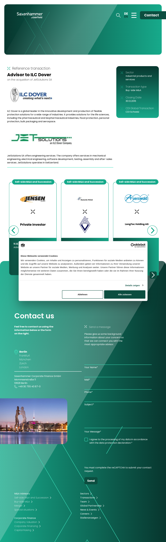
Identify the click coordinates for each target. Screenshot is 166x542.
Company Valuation (25, 522)
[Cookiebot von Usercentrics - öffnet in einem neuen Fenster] (132, 245)
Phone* (88, 392)
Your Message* (92, 431)
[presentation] (106, 456)
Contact (151, 15)
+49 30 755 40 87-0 (27, 386)
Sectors (84, 493)
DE (126, 14)
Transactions (87, 497)
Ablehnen (82, 294)
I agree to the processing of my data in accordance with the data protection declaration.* (118, 441)
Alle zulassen (124, 294)
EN (126, 17)
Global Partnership (91, 505)
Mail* (87, 379)
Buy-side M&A (22, 501)
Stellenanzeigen (89, 517)
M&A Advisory (22, 493)
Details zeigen (132, 285)
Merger (18, 505)
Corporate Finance (25, 518)
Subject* (89, 404)
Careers (84, 513)
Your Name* (91, 367)
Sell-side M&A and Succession (31, 497)
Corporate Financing (26, 526)
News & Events (88, 509)
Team (83, 501)
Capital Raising (22, 530)
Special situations (24, 509)
